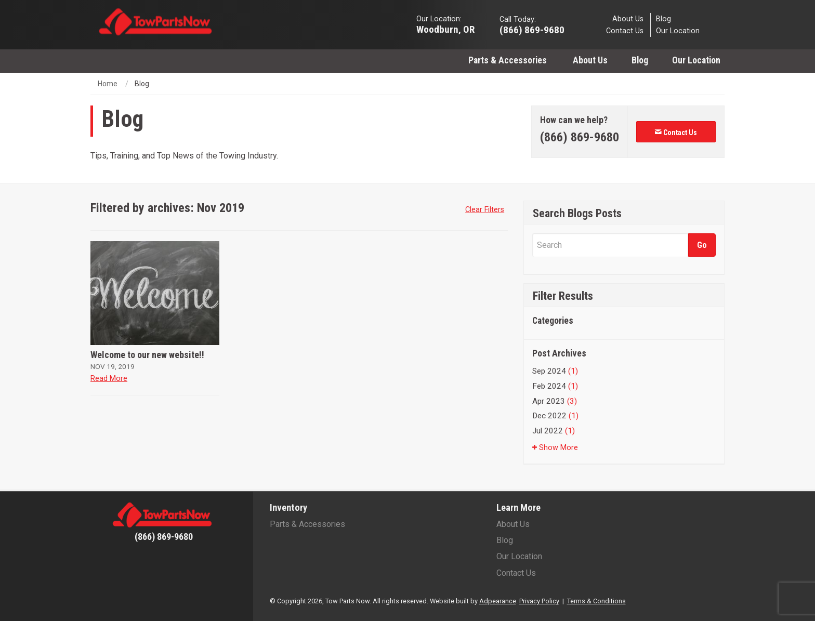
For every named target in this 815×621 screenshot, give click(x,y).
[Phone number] (579, 137)
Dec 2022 (555, 415)
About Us (627, 18)
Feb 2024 (555, 386)
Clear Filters (484, 209)
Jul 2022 (553, 430)
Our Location (678, 31)
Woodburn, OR (445, 29)
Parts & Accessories (508, 60)
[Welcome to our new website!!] (154, 293)
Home (107, 84)
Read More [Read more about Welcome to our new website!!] (108, 378)
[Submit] (702, 245)
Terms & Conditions (596, 601)
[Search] (610, 245)
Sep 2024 (555, 371)
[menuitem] (508, 60)
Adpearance (497, 601)
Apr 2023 (554, 401)
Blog (663, 18)
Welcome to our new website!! (147, 354)
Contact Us (624, 31)
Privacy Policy (539, 601)
